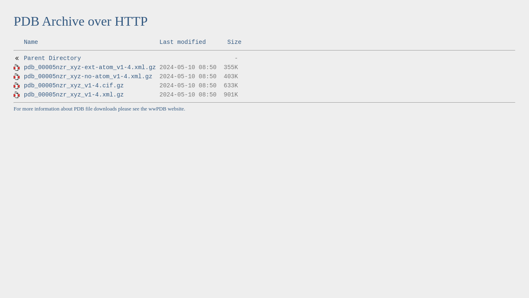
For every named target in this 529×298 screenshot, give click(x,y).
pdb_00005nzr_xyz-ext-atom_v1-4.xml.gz (90, 67)
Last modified (183, 42)
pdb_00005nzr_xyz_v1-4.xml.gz (74, 94)
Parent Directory (52, 58)
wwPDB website (166, 109)
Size (234, 42)
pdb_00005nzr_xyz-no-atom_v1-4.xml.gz (88, 76)
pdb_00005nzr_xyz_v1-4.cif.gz (74, 85)
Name (31, 42)
